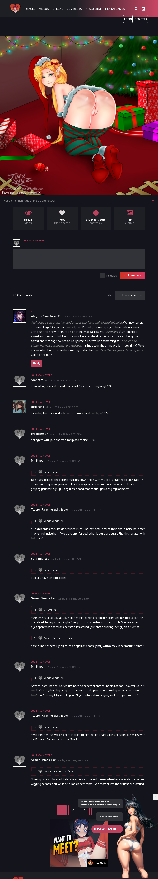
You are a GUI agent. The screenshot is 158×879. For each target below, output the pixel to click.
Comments (74, 9)
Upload (58, 9)
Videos (44, 9)
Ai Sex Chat (93, 9)
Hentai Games (115, 9)
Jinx (129, 220)
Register (141, 19)
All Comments (128, 295)
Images (30, 9)
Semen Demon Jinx (54, 472)
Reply (36, 363)
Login (128, 19)
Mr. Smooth (50, 609)
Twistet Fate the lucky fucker (59, 638)
